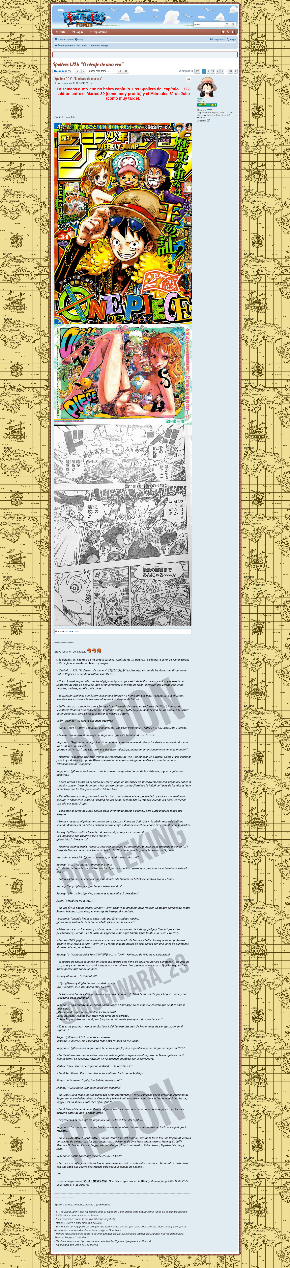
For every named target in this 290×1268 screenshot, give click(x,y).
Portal (62, 31)
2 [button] (208, 71)
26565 (209, 110)
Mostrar (74, 632)
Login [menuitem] (79, 31)
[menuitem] (79, 39)
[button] (197, 71)
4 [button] (217, 71)
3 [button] (213, 71)
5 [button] (222, 71)
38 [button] (230, 71)
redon (200, 99)
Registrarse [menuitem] (100, 31)
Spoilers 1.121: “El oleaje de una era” (87, 64)
